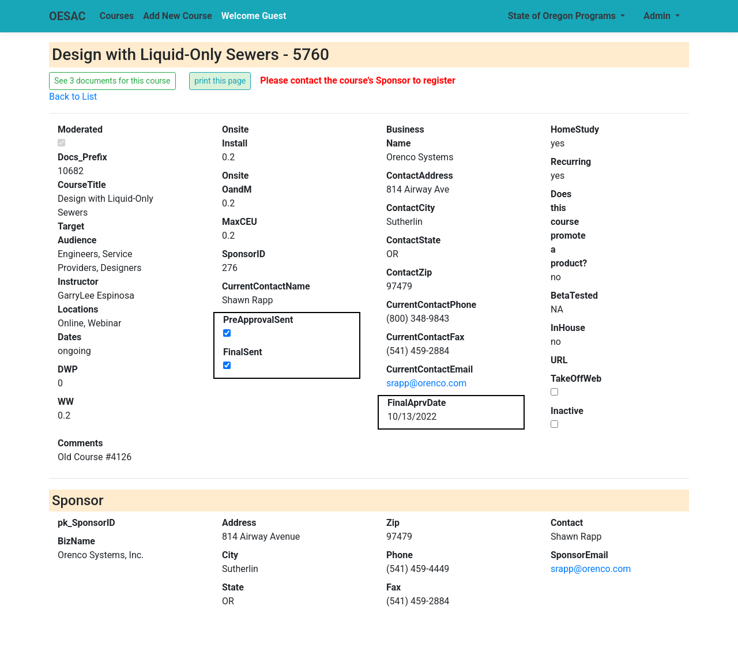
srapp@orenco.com (426, 383)
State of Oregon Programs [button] (563, 15)
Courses (117, 15)
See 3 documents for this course (112, 80)
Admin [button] (658, 15)
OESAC (67, 16)
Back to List (73, 96)
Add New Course (177, 15)
